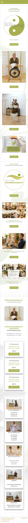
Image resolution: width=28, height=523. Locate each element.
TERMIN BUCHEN (14, 354)
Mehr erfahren (14, 195)
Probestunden (14, 86)
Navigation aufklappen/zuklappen (14, 2)
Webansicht (24, 518)
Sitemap (12, 518)
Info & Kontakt (14, 44)
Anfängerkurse (14, 129)
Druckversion (5, 518)
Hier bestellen (14, 156)
